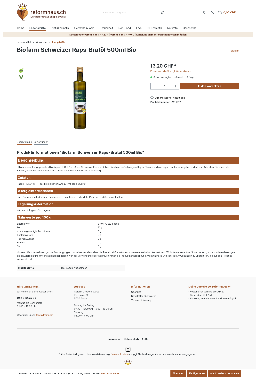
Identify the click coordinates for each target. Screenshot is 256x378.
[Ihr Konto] (212, 12)
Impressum (114, 339)
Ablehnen (178, 373)
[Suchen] (162, 12)
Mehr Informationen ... (111, 373)
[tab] (24, 142)
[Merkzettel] (204, 12)
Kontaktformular (44, 315)
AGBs (145, 339)
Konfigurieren (197, 373)
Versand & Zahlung (141, 300)
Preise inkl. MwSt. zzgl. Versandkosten (171, 71)
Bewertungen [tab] (41, 142)
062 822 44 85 (26, 297)
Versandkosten (120, 354)
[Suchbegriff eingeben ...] (130, 12)
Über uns (136, 291)
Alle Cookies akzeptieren (224, 373)
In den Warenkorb (209, 86)
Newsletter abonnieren (143, 296)
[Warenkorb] (227, 12)
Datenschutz (131, 339)
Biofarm (235, 50)
